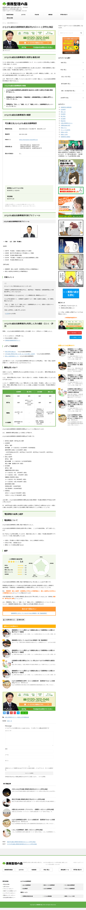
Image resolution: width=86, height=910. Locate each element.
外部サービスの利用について (9, 891)
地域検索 (34, 869)
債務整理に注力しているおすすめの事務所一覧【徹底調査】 (29, 613)
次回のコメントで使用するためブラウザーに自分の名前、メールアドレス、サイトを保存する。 (29, 769)
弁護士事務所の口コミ (11, 717)
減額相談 (50, 14)
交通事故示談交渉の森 (28, 896)
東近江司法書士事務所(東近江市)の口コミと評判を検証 (28, 799)
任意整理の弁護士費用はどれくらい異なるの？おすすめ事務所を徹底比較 (75, 390)
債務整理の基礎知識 (66, 107)
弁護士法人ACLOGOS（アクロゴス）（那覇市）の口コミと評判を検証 (33, 809)
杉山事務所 (25, 888)
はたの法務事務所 (27, 885)
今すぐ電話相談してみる (74, 332)
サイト (7, 760)
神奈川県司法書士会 (10, 351)
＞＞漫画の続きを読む (71, 293)
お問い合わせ (6, 886)
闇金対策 (63, 121)
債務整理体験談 (9, 14)
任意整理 (63, 109)
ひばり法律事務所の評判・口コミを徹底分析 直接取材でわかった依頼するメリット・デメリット (75, 417)
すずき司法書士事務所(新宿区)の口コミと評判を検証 (22, 844)
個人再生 (63, 116)
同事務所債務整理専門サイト (12, 340)
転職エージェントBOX (70, 896)
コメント (8, 730)
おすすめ (23, 14)
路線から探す (64, 134)
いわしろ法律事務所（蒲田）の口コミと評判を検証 (27, 830)
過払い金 (63, 112)
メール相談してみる (75, 337)
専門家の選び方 (63, 14)
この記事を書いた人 (10, 619)
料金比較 (37, 14)
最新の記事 (21, 619)
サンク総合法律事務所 (70, 885)
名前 (6, 749)
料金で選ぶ (47, 869)
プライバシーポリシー (8, 888)
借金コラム (64, 127)
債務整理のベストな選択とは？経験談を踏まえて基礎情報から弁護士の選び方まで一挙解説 (75, 351)
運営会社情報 (10, 18)
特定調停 (63, 114)
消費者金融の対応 (65, 125)
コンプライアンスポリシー (9, 893)
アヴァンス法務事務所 (70, 888)
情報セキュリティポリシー (9, 895)
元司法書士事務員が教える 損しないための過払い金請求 (20, 354)
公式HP (7, 313)
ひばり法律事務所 (48, 888)
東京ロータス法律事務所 (49, 885)
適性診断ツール (65, 869)
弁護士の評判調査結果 (23, 717)
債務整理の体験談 (65, 136)
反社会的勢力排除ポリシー (9, 897)
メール (7, 754)
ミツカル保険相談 (48, 896)
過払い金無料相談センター (12, 356)
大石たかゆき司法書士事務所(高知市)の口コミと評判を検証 (30, 789)
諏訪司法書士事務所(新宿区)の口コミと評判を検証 (21, 842)
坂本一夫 (9, 721)
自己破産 (63, 118)
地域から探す (64, 132)
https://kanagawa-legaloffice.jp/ (28, 139)
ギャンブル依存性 (65, 130)
